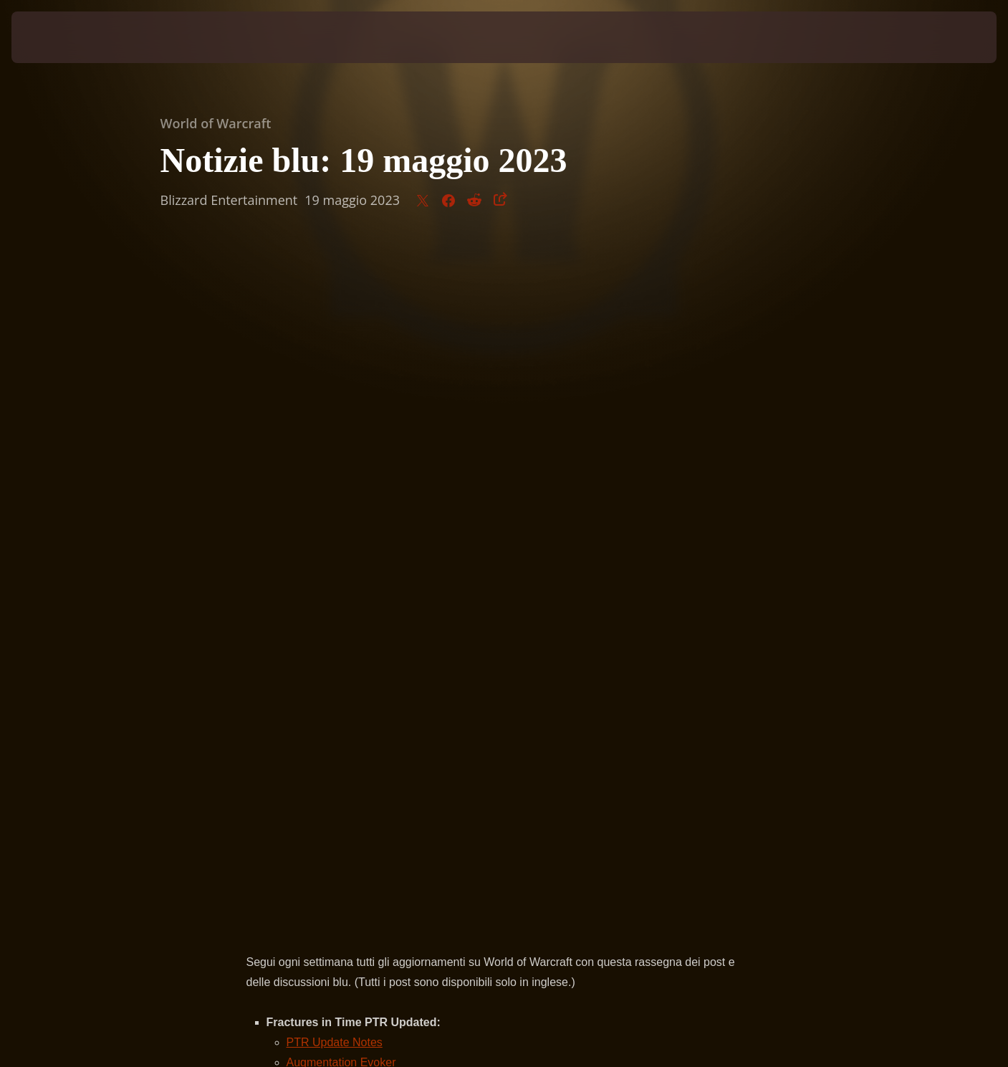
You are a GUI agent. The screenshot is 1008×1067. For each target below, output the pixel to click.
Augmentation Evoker (341, 387)
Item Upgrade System (325, 447)
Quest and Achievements (335, 467)
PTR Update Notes (335, 367)
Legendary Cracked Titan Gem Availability (381, 427)
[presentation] (64, 37)
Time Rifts (312, 407)
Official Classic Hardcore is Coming (364, 568)
